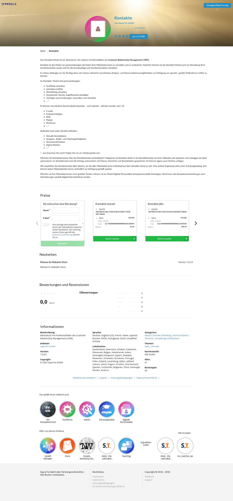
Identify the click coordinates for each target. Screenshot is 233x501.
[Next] (195, 223)
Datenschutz (98, 479)
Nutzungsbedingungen (123, 377)
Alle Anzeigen (184, 433)
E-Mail (46, 218)
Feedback (149, 476)
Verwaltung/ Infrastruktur (167, 338)
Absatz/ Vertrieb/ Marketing (158, 335)
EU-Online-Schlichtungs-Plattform (108, 486)
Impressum (97, 476)
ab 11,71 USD (138, 36)
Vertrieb (155, 346)
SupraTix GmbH (48, 346)
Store (42, 50)
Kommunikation (180, 335)
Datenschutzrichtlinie (148, 377)
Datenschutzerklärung (62, 234)
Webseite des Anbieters (86, 377)
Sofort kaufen (121, 238)
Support (104, 377)
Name (46, 210)
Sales (147, 346)
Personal (149, 338)
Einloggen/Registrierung (217, 5)
